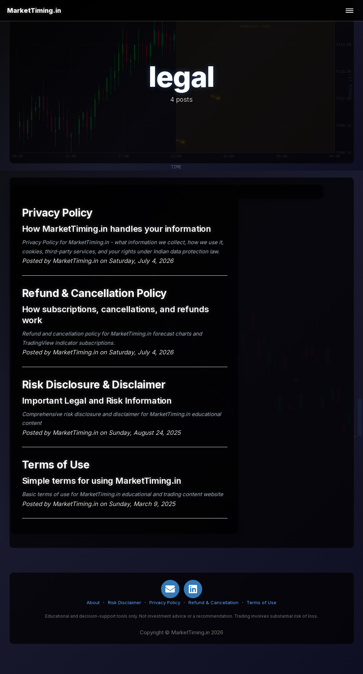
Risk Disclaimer (124, 602)
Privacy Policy (164, 602)
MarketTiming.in (34, 10)
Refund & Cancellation (213, 602)
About (93, 602)
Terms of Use (261, 602)
